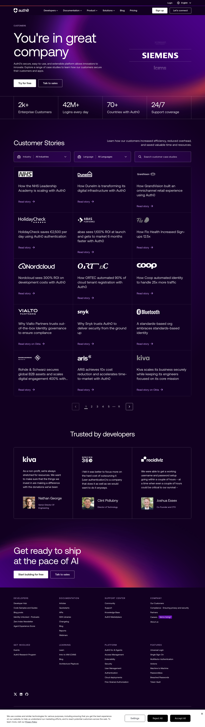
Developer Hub (20, 603)
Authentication (111, 673)
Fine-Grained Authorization (117, 682)
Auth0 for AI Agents (113, 650)
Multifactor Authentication (161, 659)
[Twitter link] (15, 694)
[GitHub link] (26, 694)
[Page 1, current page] (86, 406)
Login (170, 3)
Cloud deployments (113, 677)
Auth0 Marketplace (113, 617)
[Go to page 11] (119, 406)
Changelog (64, 621)
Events (17, 650)
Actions (153, 664)
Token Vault (155, 682)
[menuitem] (51, 10)
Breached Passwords (159, 677)
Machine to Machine (159, 668)
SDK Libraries (65, 617)
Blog (61, 626)
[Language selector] (184, 2)
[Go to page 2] (91, 406)
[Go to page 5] (108, 406)
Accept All (180, 718)
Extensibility (110, 659)
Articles (62, 603)
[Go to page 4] (103, 406)
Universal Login (157, 650)
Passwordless (156, 673)
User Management (113, 668)
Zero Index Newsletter (23, 621)
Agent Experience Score (24, 626)
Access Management (114, 654)
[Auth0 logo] (21, 10)
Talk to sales (50, 83)
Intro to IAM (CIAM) (67, 654)
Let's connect (180, 10)
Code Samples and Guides (25, 608)
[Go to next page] (129, 406)
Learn (61, 650)
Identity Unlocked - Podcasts (26, 617)
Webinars (63, 635)
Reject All (158, 718)
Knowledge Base (112, 612)
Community (110, 603)
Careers (161, 617)
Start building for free (30, 574)
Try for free (24, 83)
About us (154, 622)
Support (108, 608)
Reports (62, 631)
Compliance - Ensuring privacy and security (169, 608)
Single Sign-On (157, 654)
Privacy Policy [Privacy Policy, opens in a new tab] (31, 722)
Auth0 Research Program (25, 654)
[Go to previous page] (75, 406)
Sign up (160, 10)
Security (108, 664)
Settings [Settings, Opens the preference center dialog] (135, 718)
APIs (61, 612)
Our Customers (157, 603)
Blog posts (18, 612)
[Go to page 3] (97, 406)
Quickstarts (64, 608)
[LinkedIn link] (21, 694)
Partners (154, 612)
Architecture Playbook (69, 664)
